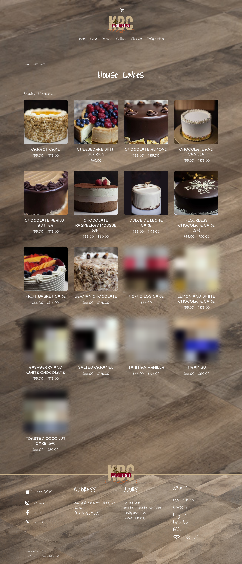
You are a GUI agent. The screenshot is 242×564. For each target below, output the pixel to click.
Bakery (106, 39)
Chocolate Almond (146, 149)
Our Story (183, 499)
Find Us (136, 39)
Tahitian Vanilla (146, 367)
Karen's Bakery (32, 551)
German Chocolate (95, 296)
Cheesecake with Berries (96, 152)
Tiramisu (196, 367)
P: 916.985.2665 (86, 513)
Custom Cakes (39, 491)
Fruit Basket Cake (46, 296)
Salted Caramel (95, 367)
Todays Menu (156, 39)
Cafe (93, 39)
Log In (179, 514)
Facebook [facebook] (33, 512)
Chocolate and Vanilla (196, 152)
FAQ (177, 529)
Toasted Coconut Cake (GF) (46, 441)
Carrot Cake (45, 149)
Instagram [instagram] (34, 503)
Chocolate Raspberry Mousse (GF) (95, 225)
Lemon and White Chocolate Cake (196, 299)
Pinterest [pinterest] (34, 522)
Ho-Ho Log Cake (146, 296)
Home (81, 39)
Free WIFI (187, 537)
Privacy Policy (47, 556)
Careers (180, 507)
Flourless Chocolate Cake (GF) (196, 225)
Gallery (121, 39)
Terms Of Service (32, 556)
